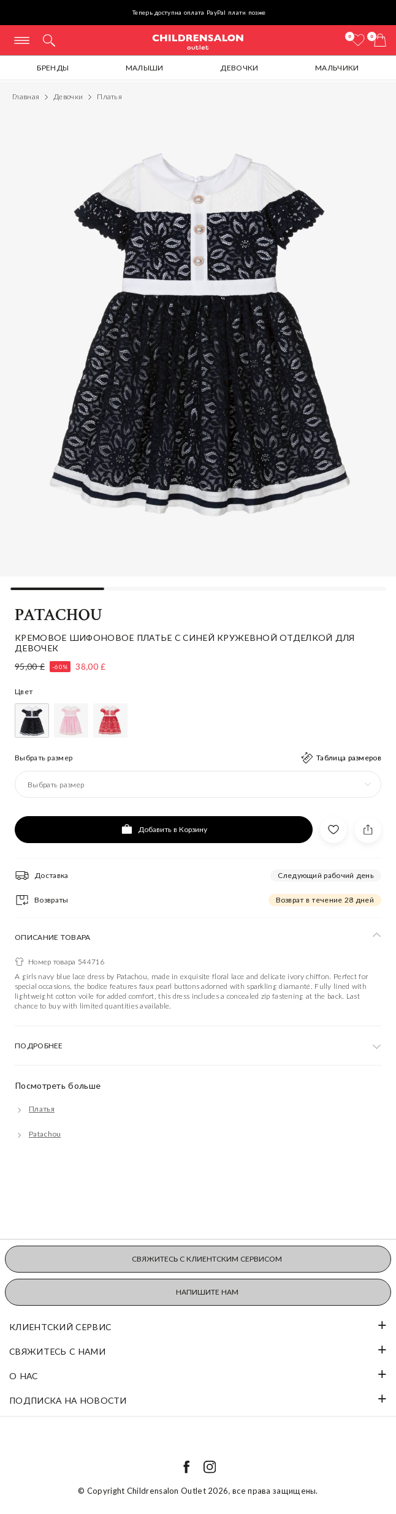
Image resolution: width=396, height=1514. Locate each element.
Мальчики (337, 67)
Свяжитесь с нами (57, 1351)
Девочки (239, 67)
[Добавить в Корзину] (164, 829)
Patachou (58, 615)
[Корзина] (380, 40)
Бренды (53, 67)
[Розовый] (71, 720)
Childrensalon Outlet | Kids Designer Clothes (198, 41)
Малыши (145, 67)
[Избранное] (358, 40)
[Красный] (110, 720)
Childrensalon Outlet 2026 (178, 1491)
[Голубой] (32, 720)
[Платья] (35, 1108)
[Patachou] (38, 1133)
